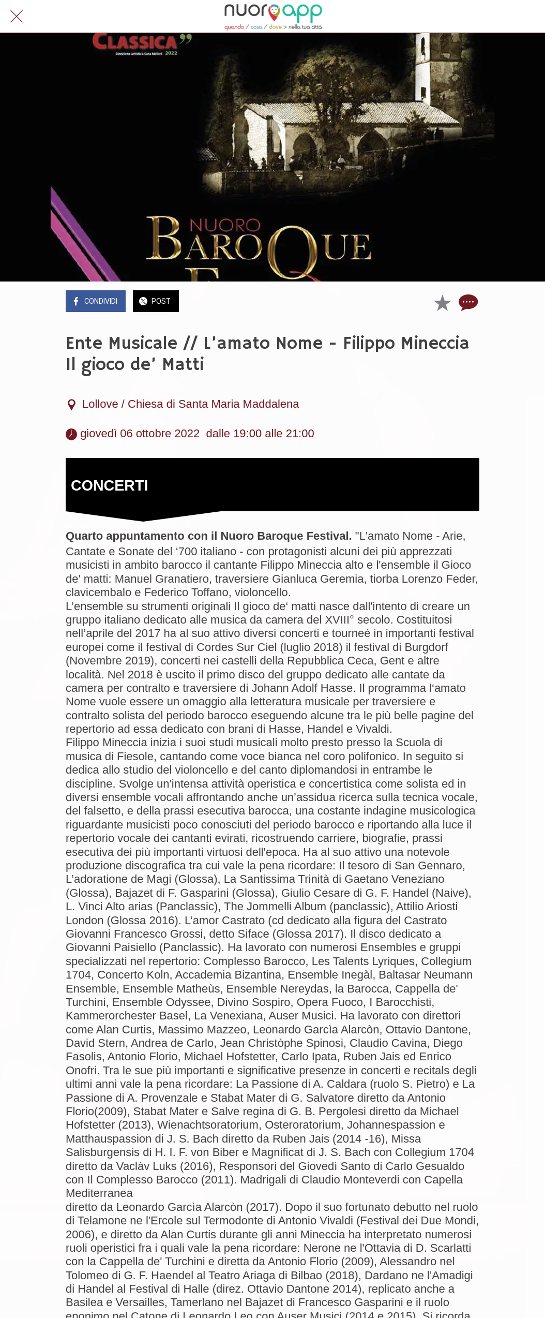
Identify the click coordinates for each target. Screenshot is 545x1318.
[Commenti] (467, 302)
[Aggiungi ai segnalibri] (442, 302)
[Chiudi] (16, 16)
